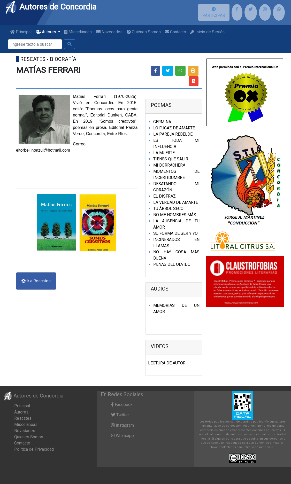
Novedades (109, 31)
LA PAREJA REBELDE (173, 134)
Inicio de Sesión (207, 31)
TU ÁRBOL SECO (168, 208)
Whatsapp (122, 435)
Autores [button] (46, 31)
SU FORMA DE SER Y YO (175, 233)
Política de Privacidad (34, 449)
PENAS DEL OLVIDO (171, 264)
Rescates (23, 418)
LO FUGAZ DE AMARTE (174, 128)
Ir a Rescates (36, 280)
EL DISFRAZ (164, 196)
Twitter (120, 414)
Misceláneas (78, 31)
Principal (21, 31)
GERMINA (162, 121)
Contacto (175, 31)
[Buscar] (35, 44)
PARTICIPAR (213, 12)
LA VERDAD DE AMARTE (175, 202)
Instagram (122, 425)
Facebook (122, 404)
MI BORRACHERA (169, 165)
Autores (21, 412)
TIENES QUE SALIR (170, 159)
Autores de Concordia (50, 7)
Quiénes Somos (144, 31)
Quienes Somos (28, 436)
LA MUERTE (164, 152)
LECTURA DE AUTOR (167, 363)
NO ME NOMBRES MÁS (174, 214)
